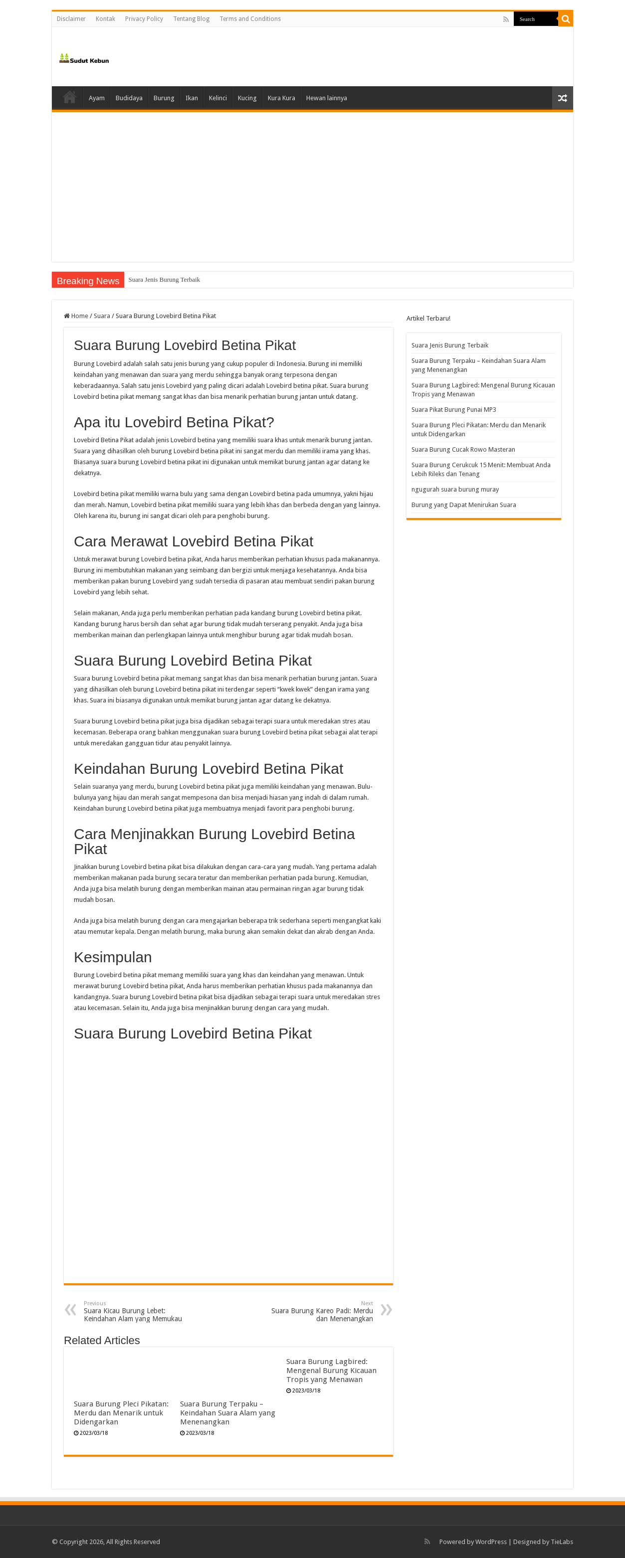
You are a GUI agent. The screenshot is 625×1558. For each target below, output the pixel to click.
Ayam (97, 98)
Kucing (247, 98)
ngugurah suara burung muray (455, 489)
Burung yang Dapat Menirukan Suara (464, 505)
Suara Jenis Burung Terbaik (164, 279)
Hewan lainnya (326, 98)
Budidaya (129, 98)
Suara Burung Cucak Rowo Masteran (463, 449)
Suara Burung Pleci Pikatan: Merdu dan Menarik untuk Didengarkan (121, 1412)
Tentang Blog (191, 18)
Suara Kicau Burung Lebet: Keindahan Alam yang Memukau (135, 1311)
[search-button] (565, 18)
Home (70, 96)
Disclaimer (71, 18)
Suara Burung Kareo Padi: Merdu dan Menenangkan (322, 1311)
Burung (164, 98)
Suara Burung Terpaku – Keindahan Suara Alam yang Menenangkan (227, 1412)
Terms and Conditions (250, 18)
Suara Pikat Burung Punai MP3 (454, 409)
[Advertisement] (312, 187)
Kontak (105, 18)
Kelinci (218, 98)
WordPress (491, 1542)
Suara (102, 316)
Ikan (192, 98)
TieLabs (562, 1542)
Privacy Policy (144, 18)
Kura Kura (281, 98)
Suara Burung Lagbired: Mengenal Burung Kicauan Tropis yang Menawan (331, 1370)
